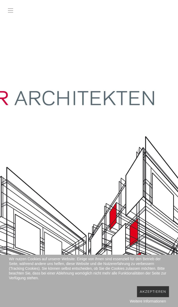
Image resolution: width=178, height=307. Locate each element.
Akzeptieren (153, 292)
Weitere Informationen (148, 301)
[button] (10, 10)
